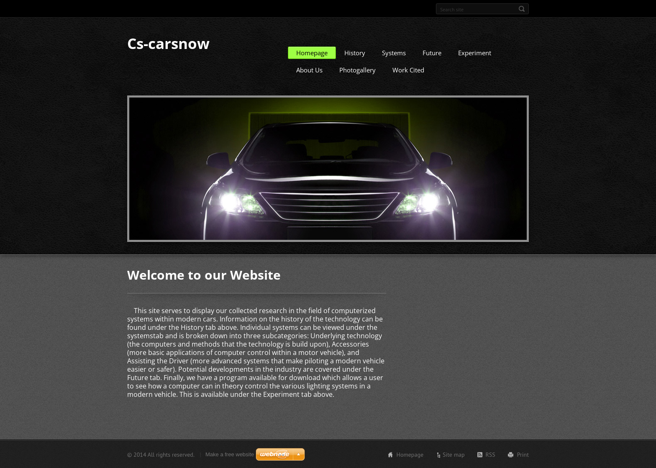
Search (521, 8)
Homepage (312, 52)
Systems (394, 52)
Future (432, 52)
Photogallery (357, 69)
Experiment (474, 52)
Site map (454, 454)
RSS (490, 454)
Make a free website (229, 454)
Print (523, 454)
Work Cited (408, 69)
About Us (309, 69)
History (354, 52)
